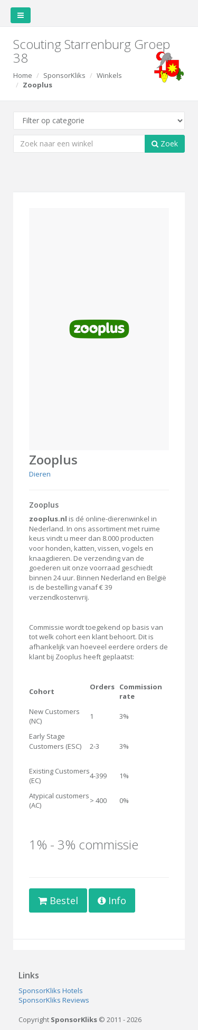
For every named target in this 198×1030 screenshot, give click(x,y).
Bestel (58, 900)
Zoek (165, 143)
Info (112, 900)
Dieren (40, 474)
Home (22, 75)
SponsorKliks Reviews (53, 1000)
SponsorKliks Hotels (50, 990)
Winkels (109, 75)
